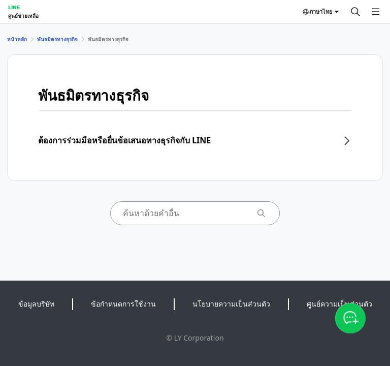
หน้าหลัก (17, 39)
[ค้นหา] (355, 12)
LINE (14, 7)
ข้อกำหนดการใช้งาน (123, 304)
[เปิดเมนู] (376, 12)
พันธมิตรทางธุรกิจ (57, 39)
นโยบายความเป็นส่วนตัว (231, 304)
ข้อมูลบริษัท (36, 304)
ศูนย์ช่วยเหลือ (23, 15)
